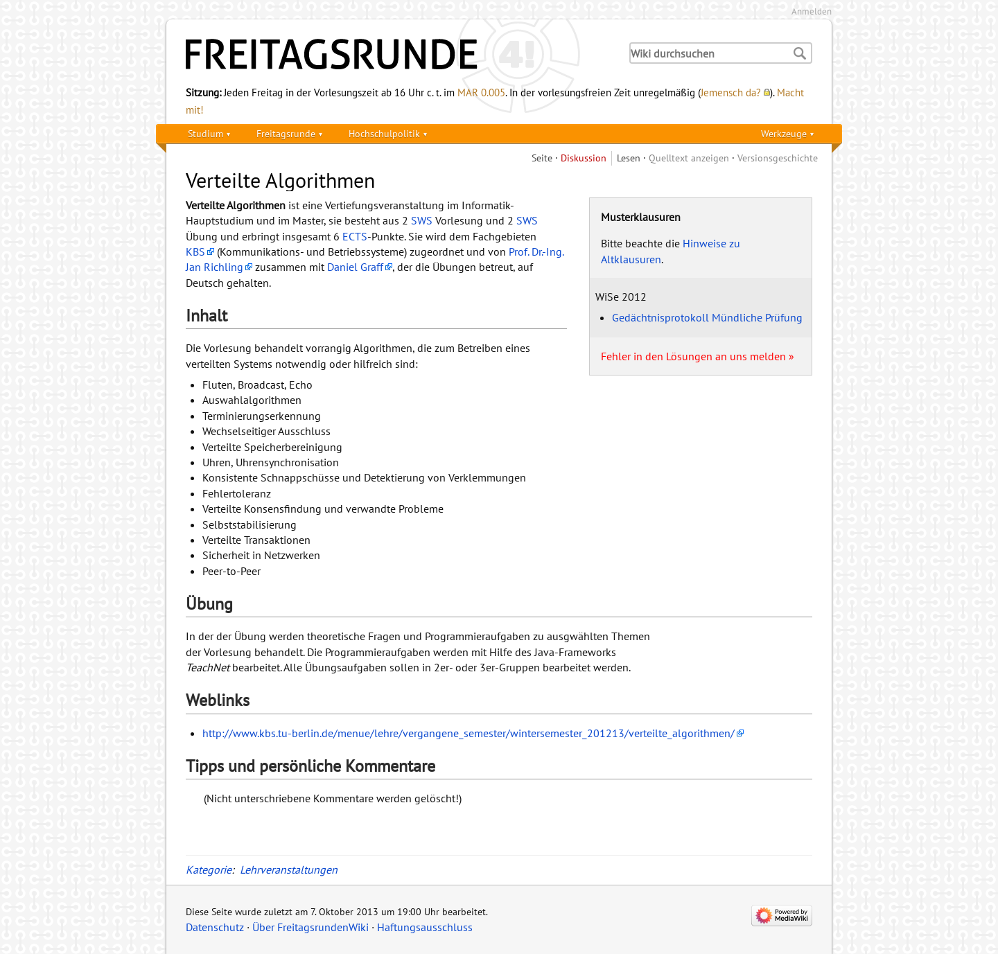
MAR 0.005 (481, 92)
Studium (205, 133)
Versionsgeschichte (777, 157)
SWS (421, 220)
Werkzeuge (784, 133)
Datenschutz (215, 927)
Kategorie (208, 869)
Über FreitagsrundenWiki (310, 927)
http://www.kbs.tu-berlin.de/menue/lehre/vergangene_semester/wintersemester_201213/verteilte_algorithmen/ (468, 733)
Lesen (628, 157)
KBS (195, 251)
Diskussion (583, 157)
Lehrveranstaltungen (289, 869)
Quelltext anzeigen (689, 157)
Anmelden (811, 11)
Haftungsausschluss (425, 927)
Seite (542, 157)
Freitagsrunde (285, 133)
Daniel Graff (355, 267)
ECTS (354, 236)
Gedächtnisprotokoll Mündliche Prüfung (707, 317)
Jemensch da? (731, 92)
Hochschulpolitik (384, 133)
